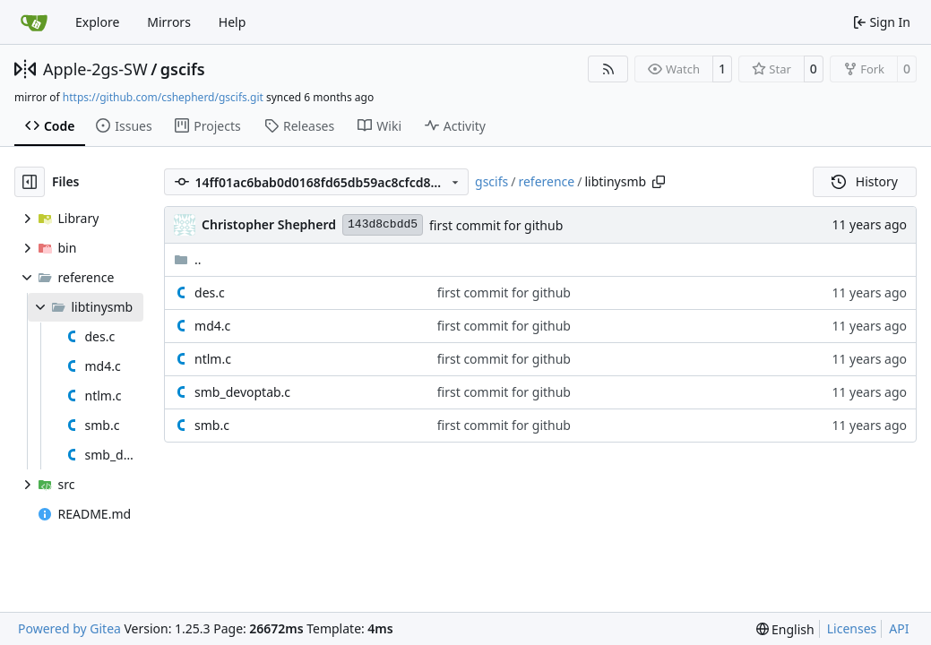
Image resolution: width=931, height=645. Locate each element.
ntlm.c (212, 358)
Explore (97, 21)
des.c (209, 292)
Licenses (852, 628)
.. (188, 259)
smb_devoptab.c (242, 391)
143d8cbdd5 (383, 224)
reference (546, 181)
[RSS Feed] (608, 69)
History (865, 181)
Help (232, 21)
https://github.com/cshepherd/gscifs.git (163, 97)
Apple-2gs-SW (95, 69)
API (899, 628)
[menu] (785, 629)
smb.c (211, 425)
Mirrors (169, 21)
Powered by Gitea (69, 628)
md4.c (212, 325)
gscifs (182, 69)
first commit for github (496, 225)
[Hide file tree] (29, 182)
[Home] (34, 22)
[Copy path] (658, 182)
